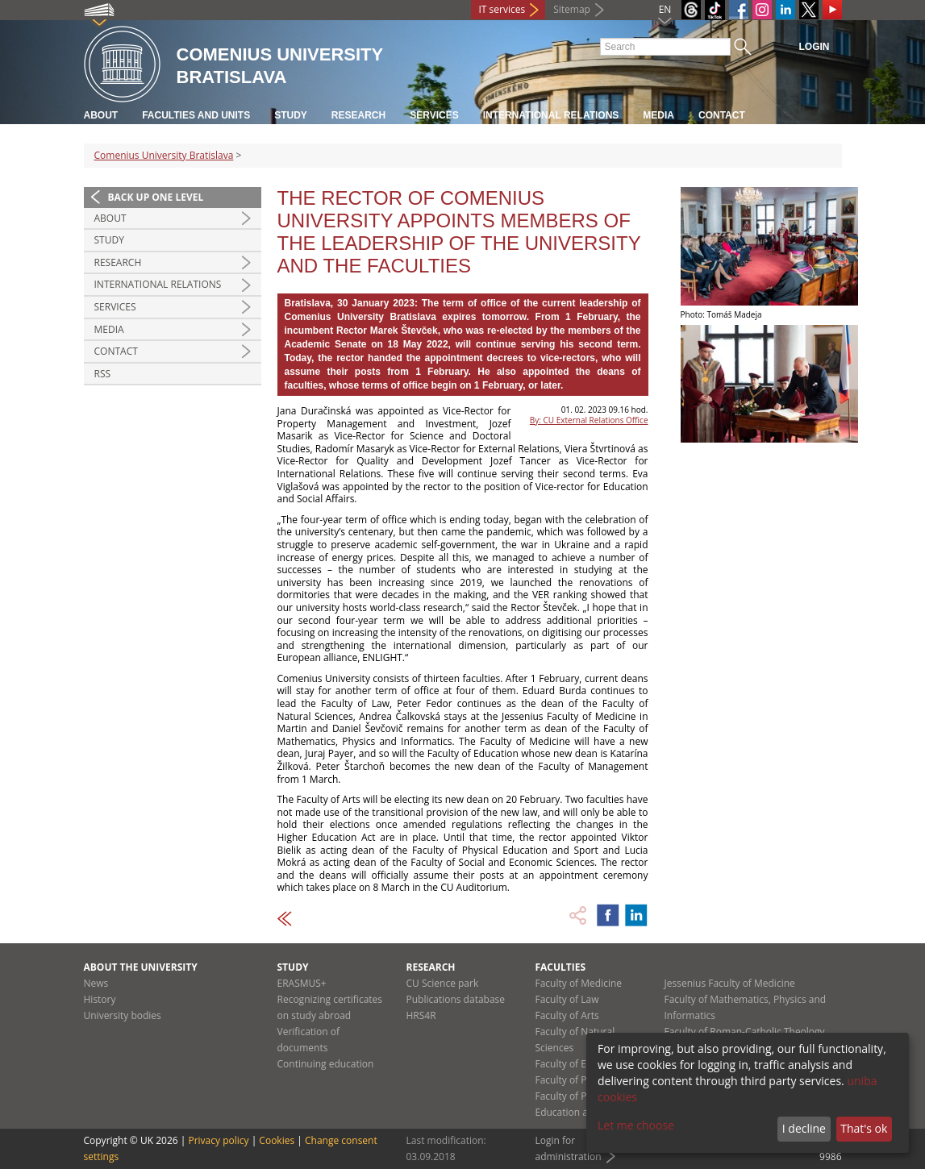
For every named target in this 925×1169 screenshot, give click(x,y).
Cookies (276, 1140)
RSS (102, 374)
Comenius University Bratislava (164, 155)
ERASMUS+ (302, 983)
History (100, 999)
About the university (141, 967)
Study (290, 115)
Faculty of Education (580, 1064)
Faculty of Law (567, 999)
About (101, 115)
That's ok (863, 1128)
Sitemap (571, 9)
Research (358, 115)
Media (658, 115)
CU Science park (442, 983)
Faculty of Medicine (579, 983)
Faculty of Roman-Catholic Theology (745, 1031)
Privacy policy (218, 1140)
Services (434, 115)
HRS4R (421, 1015)
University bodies (122, 1015)
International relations (551, 115)
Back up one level (156, 197)
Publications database (456, 999)
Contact (721, 115)
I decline (804, 1128)
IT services (502, 9)
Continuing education (325, 1064)
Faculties (560, 967)
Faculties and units (196, 115)
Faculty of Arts (567, 1015)
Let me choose (636, 1125)
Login (814, 46)
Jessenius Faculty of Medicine (730, 983)
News (96, 983)
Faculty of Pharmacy (580, 1080)
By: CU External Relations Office (589, 420)
